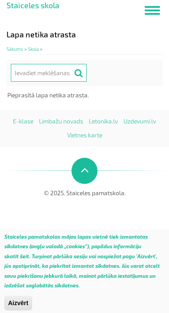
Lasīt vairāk (96, 289)
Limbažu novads (61, 121)
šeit (24, 260)
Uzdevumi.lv (140, 121)
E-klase (23, 121)
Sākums (14, 49)
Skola (33, 49)
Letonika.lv (103, 121)
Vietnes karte (84, 135)
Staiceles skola (32, 5)
